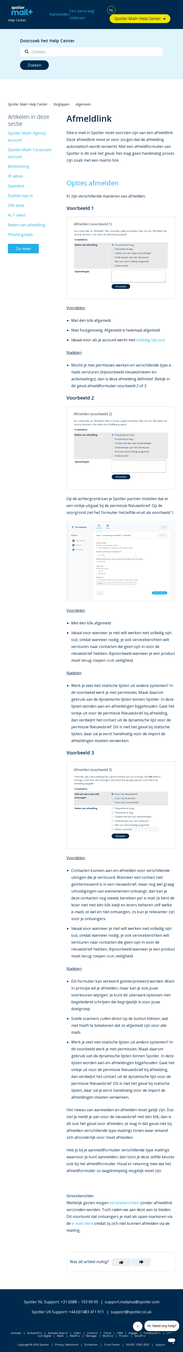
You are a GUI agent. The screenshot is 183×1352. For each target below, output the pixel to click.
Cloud (107, 1333)
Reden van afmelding (26, 224)
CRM (120, 1333)
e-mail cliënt (82, 1223)
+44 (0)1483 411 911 (86, 1311)
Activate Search (58, 1333)
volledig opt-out (150, 340)
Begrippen (61, 104)
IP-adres (15, 176)
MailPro (75, 1336)
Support (160, 1344)
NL (111, 10)
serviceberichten (124, 1202)
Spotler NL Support (41, 1301)
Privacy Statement (66, 1344)
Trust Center (112, 1344)
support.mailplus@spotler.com (132, 1301)
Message (91, 1336)
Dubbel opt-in (20, 195)
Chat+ (77, 1333)
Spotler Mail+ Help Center (137, 18)
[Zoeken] (91, 52)
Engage (133, 1333)
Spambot (16, 185)
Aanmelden (60, 14)
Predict (123, 1336)
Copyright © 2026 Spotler (33, 1344)
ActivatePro (34, 1333)
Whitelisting (18, 166)
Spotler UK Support (49, 1311)
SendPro (139, 1336)
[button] (121, 1262)
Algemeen (83, 104)
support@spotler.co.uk (131, 1311)
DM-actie (16, 205)
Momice (108, 1336)
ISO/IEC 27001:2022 (137, 1344)
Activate (16, 1333)
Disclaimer (91, 1344)
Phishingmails (20, 234)
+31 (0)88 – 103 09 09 (79, 1301)
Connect (92, 1333)
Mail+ (60, 1336)
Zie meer (23, 248)
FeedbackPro (152, 1333)
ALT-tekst (16, 215)
